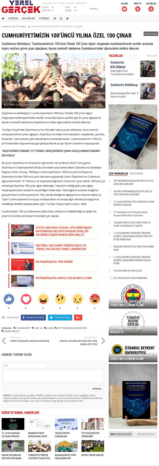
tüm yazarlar (152, 56)
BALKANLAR (28, 18)
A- (100, 105)
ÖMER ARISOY (12, 331)
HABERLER (8, 26)
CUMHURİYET (23, 328)
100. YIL (39, 328)
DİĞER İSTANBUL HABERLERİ (20, 413)
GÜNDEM (13, 18)
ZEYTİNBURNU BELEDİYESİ (72, 328)
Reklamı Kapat (150, 33)
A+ (96, 105)
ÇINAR (50, 328)
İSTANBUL (44, 18)
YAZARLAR (151, 7)
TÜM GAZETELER (145, 434)
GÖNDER (97, 388)
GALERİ (124, 7)
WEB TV (137, 7)
